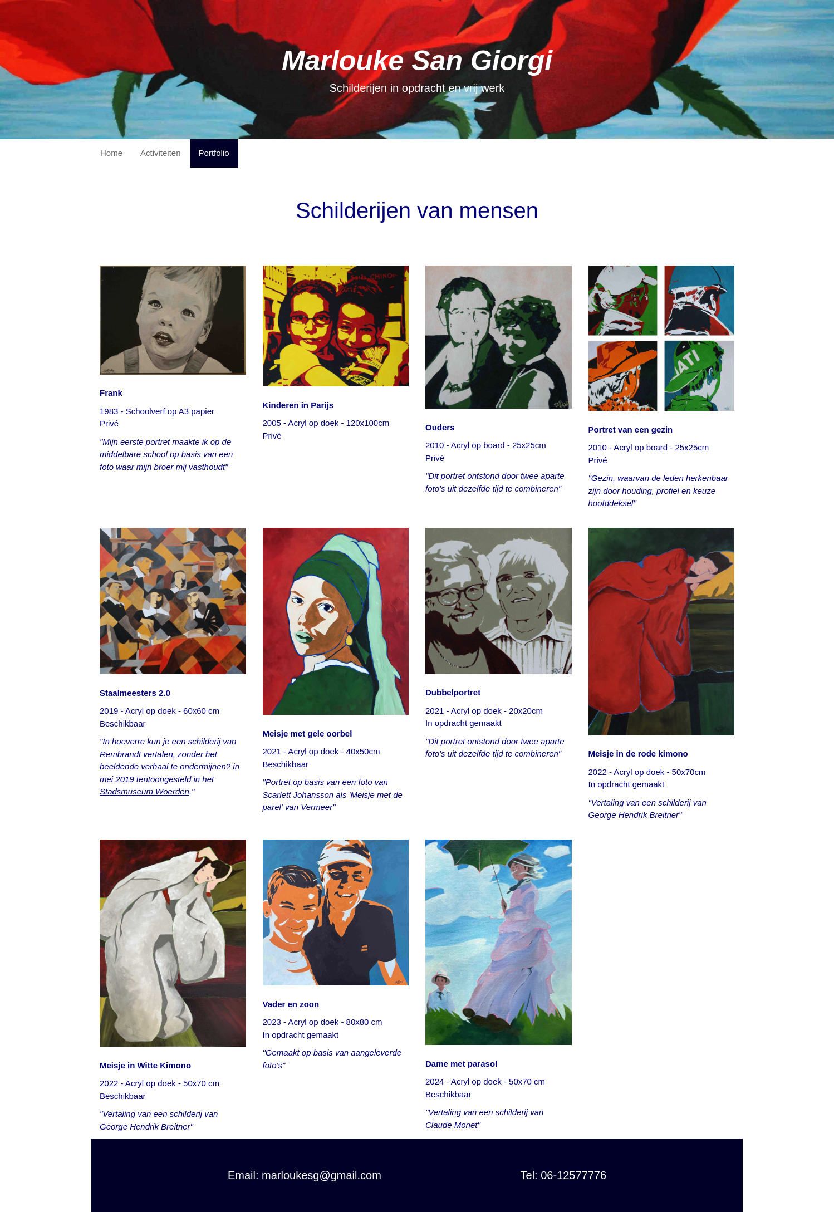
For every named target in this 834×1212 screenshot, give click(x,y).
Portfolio (214, 153)
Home (111, 153)
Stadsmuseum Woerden (144, 791)
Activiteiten (160, 153)
